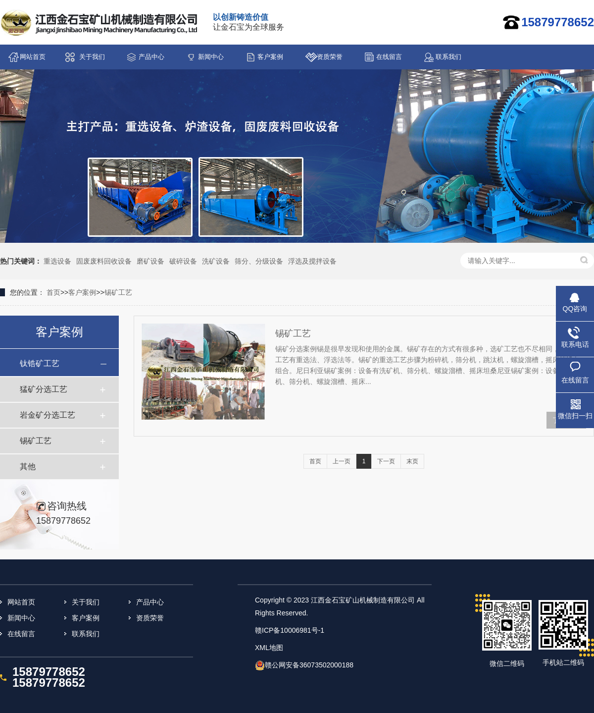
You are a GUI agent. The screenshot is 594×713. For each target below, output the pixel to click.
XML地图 (269, 648)
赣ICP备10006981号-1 (289, 630)
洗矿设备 (216, 261)
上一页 (341, 461)
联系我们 (448, 56)
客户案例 (270, 56)
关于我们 (92, 56)
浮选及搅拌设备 (312, 261)
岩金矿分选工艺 (47, 415)
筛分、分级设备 (259, 261)
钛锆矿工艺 (39, 363)
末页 (412, 461)
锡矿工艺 (118, 292)
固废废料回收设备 (104, 261)
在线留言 (389, 56)
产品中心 (151, 56)
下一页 (386, 461)
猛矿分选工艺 (43, 389)
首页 (53, 292)
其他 (28, 466)
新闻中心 (211, 56)
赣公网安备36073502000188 (309, 665)
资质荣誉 (330, 56)
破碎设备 (183, 261)
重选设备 (57, 261)
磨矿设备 (150, 261)
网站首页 (33, 56)
